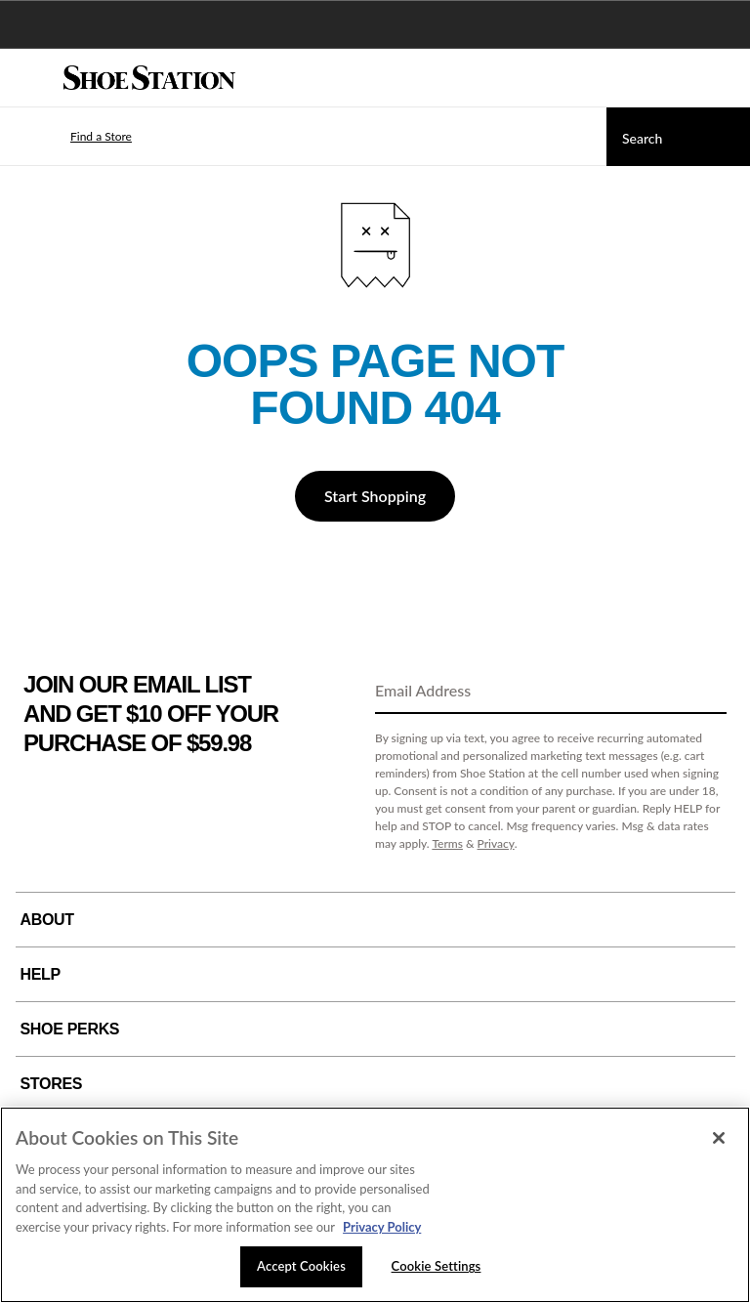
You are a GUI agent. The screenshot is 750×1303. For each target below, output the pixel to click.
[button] (72, 136)
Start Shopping (375, 495)
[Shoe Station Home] (149, 78)
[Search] (678, 136)
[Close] (718, 1137)
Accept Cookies (301, 1266)
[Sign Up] (705, 691)
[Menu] (29, 78)
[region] (375, 1205)
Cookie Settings (436, 1266)
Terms (447, 843)
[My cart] (724, 78)
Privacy (496, 843)
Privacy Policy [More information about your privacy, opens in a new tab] (382, 1227)
